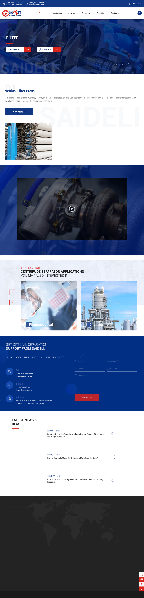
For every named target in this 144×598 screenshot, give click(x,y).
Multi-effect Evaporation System (83, 553)
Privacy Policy (98, 597)
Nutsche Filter (75, 541)
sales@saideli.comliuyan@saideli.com (36, 4)
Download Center (130, 523)
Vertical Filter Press (20, 91)
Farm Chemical (109, 523)
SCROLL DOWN (122, 64)
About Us (100, 13)
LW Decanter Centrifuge (14, 539)
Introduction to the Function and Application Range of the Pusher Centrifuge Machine (76, 437)
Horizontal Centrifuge (17, 506)
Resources (86, 13)
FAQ (124, 516)
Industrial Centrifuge (82, 506)
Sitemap (83, 597)
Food (105, 519)
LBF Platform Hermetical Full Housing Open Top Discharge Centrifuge (49, 539)
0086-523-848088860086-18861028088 (14, 4)
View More (19, 111)
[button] (12, 304)
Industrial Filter (79, 528)
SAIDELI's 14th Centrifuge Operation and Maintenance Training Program (75, 482)
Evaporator (76, 547)
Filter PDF (50, 49)
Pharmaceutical (41, 326)
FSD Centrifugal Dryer (79, 522)
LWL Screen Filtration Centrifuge (18, 535)
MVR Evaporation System (80, 556)
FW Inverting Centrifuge (14, 546)
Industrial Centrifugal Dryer (82, 515)
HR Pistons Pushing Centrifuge (17, 542)
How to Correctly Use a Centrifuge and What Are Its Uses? (72, 460)
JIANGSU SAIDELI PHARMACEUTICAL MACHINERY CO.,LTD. (34, 597)
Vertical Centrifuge (48, 506)
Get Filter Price (19, 49)
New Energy (108, 527)
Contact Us (115, 13)
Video (125, 527)
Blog (124, 519)
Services (71, 13)
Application (57, 13)
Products (42, 13)
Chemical (97, 326)
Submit (89, 397)
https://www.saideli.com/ (133, 531)
